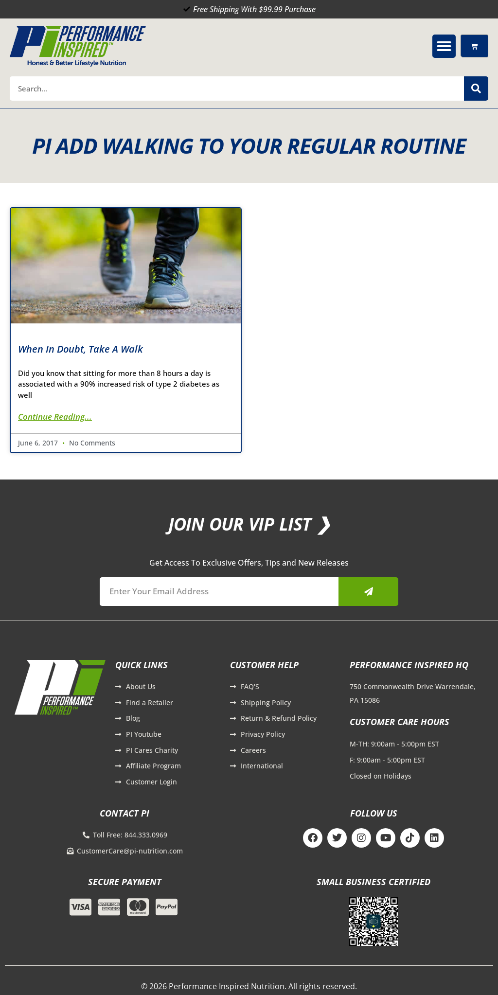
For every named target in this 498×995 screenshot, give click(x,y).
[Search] (476, 88)
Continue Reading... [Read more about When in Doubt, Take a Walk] (55, 416)
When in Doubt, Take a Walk (80, 348)
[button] (444, 46)
